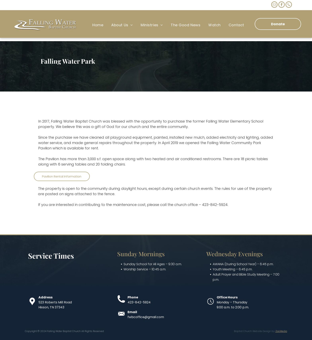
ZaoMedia (281, 331)
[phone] (289, 5)
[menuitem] (97, 25)
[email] (274, 5)
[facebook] (281, 5)
